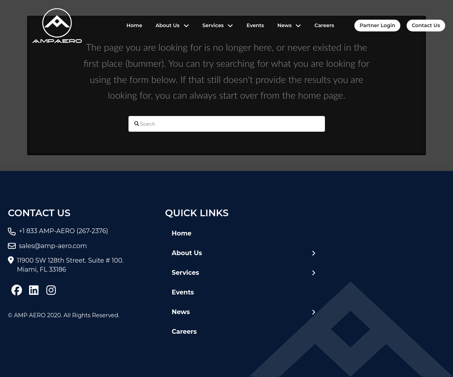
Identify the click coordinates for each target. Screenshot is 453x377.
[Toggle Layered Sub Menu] (243, 253)
